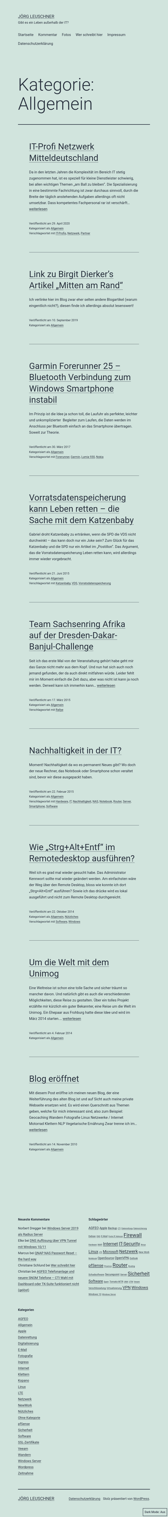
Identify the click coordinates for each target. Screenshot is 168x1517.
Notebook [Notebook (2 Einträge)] (93, 1258)
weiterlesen (38, 209)
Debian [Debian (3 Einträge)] (92, 1236)
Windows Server (29, 1461)
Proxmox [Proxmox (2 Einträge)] (108, 1266)
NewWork (25, 1405)
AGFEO (23, 1319)
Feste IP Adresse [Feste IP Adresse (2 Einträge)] (115, 1236)
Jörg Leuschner (36, 16)
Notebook (106, 801)
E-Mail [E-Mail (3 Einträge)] (104, 1236)
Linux (22, 1387)
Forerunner (62, 457)
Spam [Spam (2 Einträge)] (106, 1282)
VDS (74, 583)
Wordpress (25, 1467)
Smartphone (37, 806)
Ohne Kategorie (29, 1418)
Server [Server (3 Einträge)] (123, 1274)
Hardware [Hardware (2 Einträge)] (93, 1244)
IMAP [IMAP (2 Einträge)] (100, 1244)
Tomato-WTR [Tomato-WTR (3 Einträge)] (116, 1281)
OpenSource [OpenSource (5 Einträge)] (106, 1258)
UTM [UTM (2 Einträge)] (131, 1282)
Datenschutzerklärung (35, 43)
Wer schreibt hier (89, 35)
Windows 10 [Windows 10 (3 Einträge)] (95, 1294)
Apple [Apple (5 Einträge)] (103, 1228)
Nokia (100, 457)
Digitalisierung (28, 1343)
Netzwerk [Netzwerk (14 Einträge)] (128, 1251)
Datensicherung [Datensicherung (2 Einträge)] (140, 1228)
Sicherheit (25, 1430)
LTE (20, 1393)
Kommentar (47, 35)
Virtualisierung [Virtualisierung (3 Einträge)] (114, 1288)
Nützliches (71, 916)
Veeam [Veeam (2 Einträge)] (137, 1282)
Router (117, 801)
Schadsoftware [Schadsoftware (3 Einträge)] (96, 1274)
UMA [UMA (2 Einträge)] (126, 1282)
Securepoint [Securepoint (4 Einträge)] (112, 1274)
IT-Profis (61, 233)
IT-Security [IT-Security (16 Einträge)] (129, 1243)
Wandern (24, 1455)
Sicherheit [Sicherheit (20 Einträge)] (139, 1274)
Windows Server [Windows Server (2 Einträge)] (109, 1294)
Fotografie (25, 1356)
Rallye (59, 710)
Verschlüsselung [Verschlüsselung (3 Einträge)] (97, 1288)
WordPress (141, 1499)
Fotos (66, 35)
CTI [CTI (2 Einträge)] (119, 1228)
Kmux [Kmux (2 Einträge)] (143, 1244)
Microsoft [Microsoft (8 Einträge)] (110, 1251)
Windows (74, 921)
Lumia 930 (88, 457)
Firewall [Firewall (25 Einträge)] (133, 1235)
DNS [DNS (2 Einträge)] (98, 1236)
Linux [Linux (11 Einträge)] (93, 1251)
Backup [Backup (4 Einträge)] (112, 1228)
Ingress (23, 1362)
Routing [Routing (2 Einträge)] (131, 1266)
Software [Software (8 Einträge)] (96, 1281)
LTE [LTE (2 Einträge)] (100, 1252)
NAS (95, 801)
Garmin (75, 457)
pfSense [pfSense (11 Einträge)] (96, 1265)
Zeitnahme (25, 1473)
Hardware (62, 801)
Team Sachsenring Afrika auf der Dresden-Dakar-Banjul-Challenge (77, 635)
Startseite (25, 35)
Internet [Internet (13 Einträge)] (110, 1243)
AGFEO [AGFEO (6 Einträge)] (94, 1228)
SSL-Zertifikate (28, 1442)
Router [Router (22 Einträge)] (120, 1265)
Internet (23, 1368)
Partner (85, 233)
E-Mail (22, 1350)
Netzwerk (73, 233)
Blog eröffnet (54, 1079)
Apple (22, 1331)
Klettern (23, 1374)
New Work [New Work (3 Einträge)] (144, 1252)
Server (127, 801)
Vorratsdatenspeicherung (95, 583)
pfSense (24, 1424)
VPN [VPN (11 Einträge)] (127, 1287)
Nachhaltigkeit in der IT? (75, 750)
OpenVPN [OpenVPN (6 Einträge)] (122, 1258)
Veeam (23, 1448)
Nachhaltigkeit (82, 801)
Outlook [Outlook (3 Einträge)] (134, 1258)
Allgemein (57, 228)
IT (70, 801)
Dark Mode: (155, 1512)
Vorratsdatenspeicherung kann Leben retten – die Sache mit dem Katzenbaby (81, 508)
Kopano (23, 1380)
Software (52, 806)
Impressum (116, 35)
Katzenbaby (63, 583)
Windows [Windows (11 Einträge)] (139, 1287)
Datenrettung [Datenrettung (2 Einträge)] (127, 1228)
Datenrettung (27, 1337)
